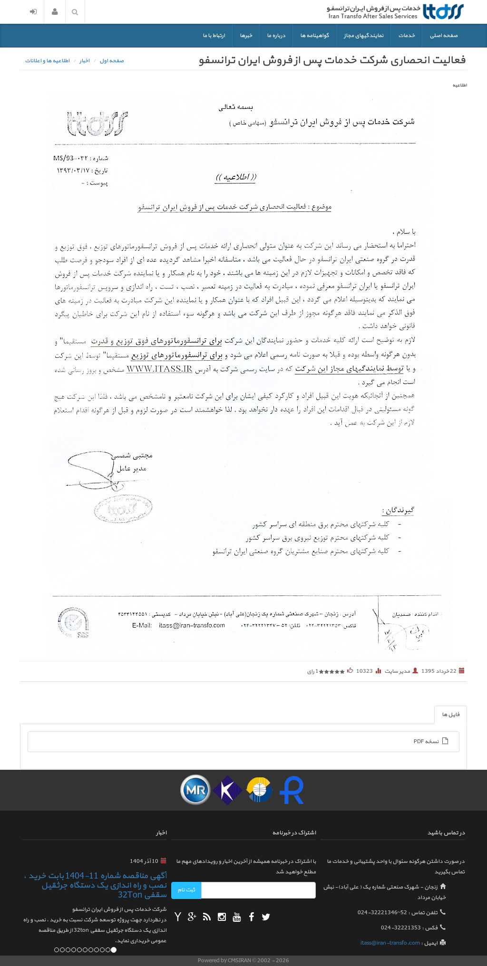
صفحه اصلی (443, 35)
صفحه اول (111, 61)
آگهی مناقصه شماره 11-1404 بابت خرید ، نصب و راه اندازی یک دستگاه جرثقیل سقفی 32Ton (94, 885)
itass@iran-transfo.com (390, 943)
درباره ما (276, 35)
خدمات (406, 35)
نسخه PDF (431, 741)
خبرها (246, 35)
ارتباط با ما (214, 35)
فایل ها (450, 714)
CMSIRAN (240, 960)
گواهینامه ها (314, 35)
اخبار (84, 61)
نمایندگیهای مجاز (363, 35)
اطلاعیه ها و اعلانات (47, 61)
